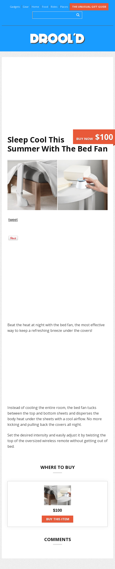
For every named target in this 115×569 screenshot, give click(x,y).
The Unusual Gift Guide (89, 6)
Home (35, 6)
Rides (54, 6)
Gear (26, 6)
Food (45, 6)
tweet (13, 219)
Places (64, 6)
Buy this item (57, 519)
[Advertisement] (60, 96)
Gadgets (15, 6)
